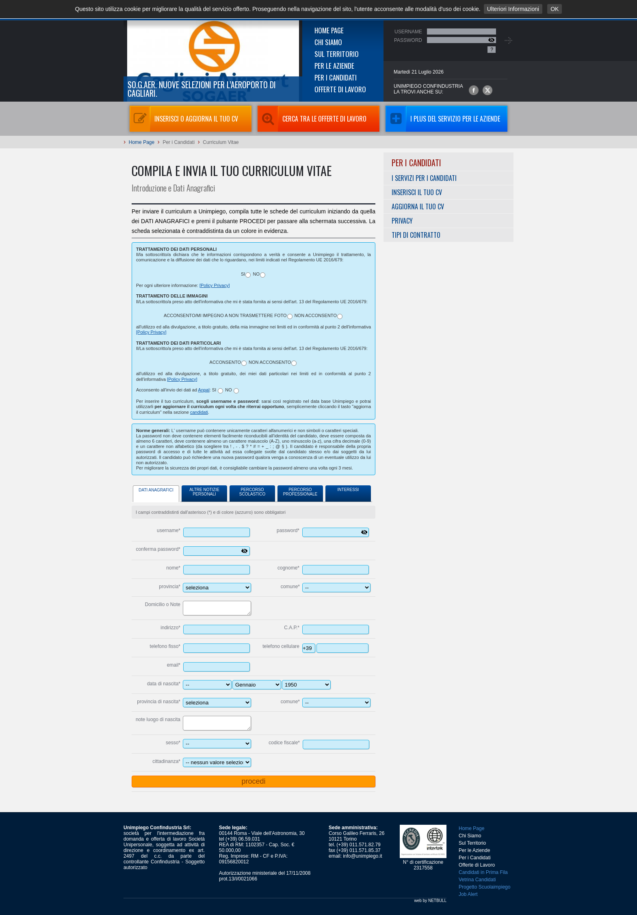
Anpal (204, 389)
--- (256, 684)
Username (408, 32)
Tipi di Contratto (416, 235)
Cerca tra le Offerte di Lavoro (312, 119)
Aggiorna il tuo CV (418, 206)
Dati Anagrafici (156, 490)
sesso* (173, 742)
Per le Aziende (334, 66)
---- (306, 684)
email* (173, 665)
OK (554, 9)
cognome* (288, 568)
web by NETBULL (430, 900)
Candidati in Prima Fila (483, 872)
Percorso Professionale (300, 491)
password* (288, 530)
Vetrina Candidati (477, 879)
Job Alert (468, 894)
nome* (173, 568)
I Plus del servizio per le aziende (443, 119)
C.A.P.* (291, 627)
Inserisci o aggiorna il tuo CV (184, 119)
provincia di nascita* (158, 701)
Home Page (329, 30)
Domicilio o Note (162, 604)
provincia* (169, 586)
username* (168, 530)
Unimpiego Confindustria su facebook (474, 90)
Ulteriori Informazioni (513, 9)
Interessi (348, 489)
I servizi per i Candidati (424, 178)
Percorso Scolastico (252, 491)
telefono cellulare (280, 646)
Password (408, 40)
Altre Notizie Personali (204, 491)
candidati (199, 412)
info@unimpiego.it (362, 856)
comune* (290, 586)
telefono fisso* (165, 646)
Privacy (402, 221)
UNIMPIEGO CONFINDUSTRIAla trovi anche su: (428, 89)
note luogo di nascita (158, 719)
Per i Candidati (335, 77)
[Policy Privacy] (214, 285)
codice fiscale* (284, 742)
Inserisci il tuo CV (417, 192)
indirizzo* (170, 627)
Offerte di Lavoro (340, 89)
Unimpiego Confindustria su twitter (487, 90)
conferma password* (158, 549)
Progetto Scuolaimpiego (484, 887)
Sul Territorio (336, 54)
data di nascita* (163, 684)
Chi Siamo (328, 42)
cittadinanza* (166, 761)
